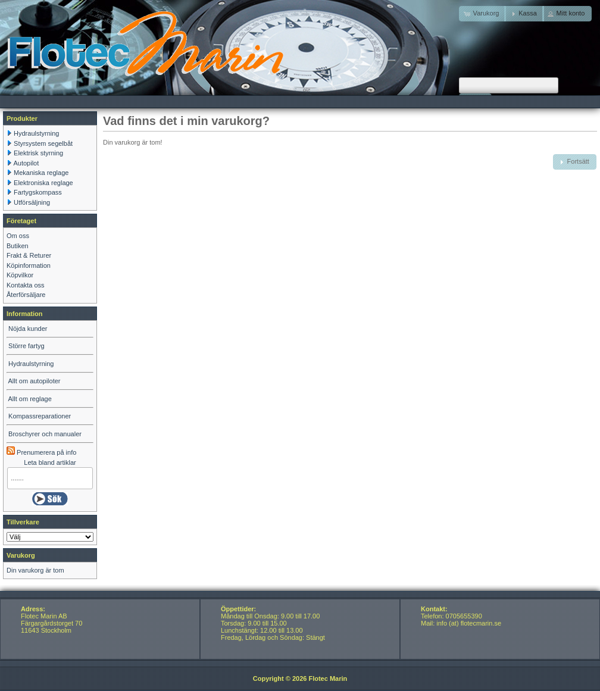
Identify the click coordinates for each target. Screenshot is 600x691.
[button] (524, 13)
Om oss (18, 235)
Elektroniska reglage (43, 182)
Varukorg (21, 555)
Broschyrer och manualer (45, 433)
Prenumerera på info (41, 452)
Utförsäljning (32, 202)
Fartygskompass (38, 192)
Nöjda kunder (27, 328)
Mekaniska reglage (41, 172)
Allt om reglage (29, 398)
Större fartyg (26, 345)
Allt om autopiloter (34, 380)
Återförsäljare (26, 294)
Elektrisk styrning (38, 153)
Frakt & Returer (29, 255)
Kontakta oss (26, 285)
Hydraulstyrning (36, 133)
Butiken (18, 245)
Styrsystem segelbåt (43, 143)
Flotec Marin (327, 678)
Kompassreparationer (39, 416)
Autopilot (26, 163)
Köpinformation (29, 265)
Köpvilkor (20, 275)
